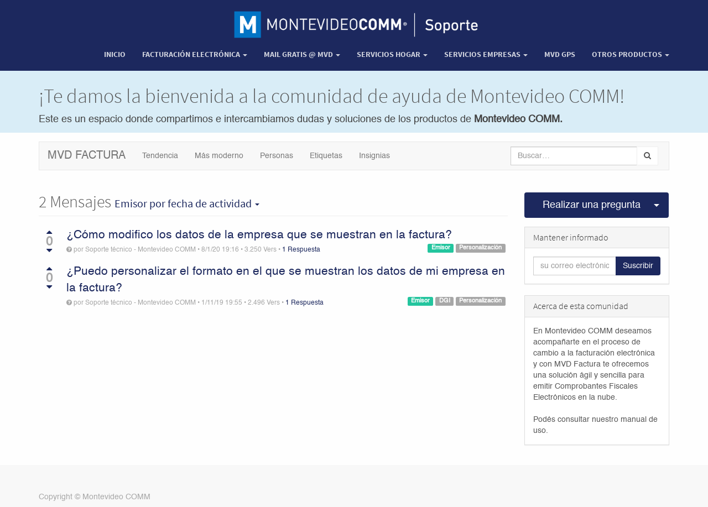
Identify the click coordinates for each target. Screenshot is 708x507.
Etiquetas (326, 156)
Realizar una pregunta (592, 205)
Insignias (374, 156)
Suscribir (638, 266)
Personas (276, 156)
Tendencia (160, 156)
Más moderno (219, 156)
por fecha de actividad (186, 203)
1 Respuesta (301, 250)
